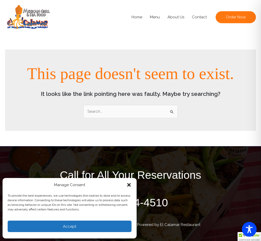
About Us (175, 17)
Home (137, 17)
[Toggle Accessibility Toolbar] (249, 229)
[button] (129, 184)
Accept (69, 226)
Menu (155, 17)
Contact (199, 17)
